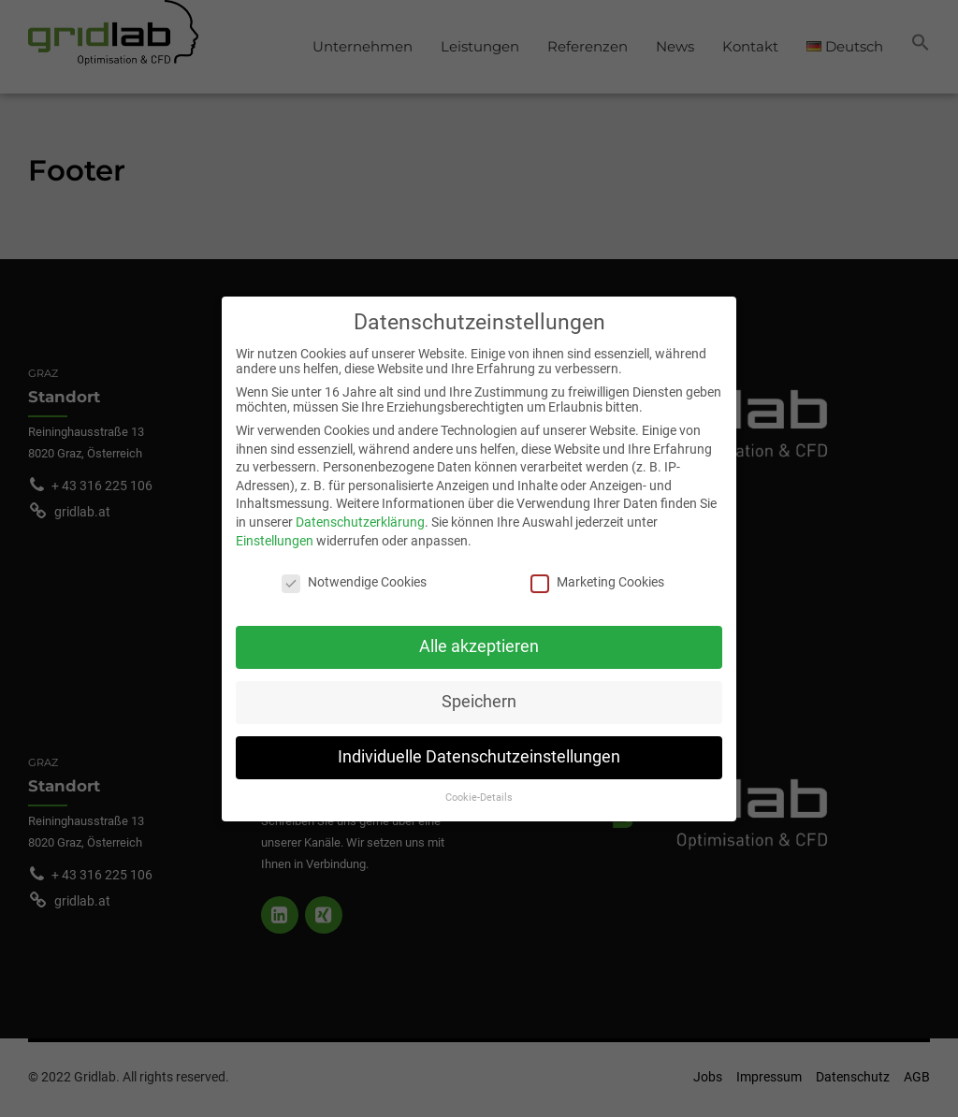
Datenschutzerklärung (360, 511)
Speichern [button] (479, 691)
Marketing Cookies (597, 571)
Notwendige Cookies (354, 571)
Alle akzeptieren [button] (479, 636)
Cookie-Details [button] (479, 786)
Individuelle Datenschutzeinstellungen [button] (479, 746)
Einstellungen (274, 529)
